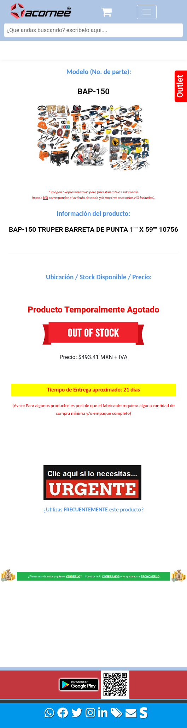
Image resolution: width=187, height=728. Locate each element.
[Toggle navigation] (147, 12)
